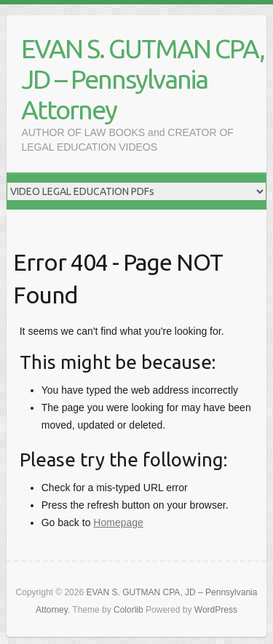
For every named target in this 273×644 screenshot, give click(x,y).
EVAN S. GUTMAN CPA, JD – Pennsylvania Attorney (142, 78)
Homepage (118, 522)
